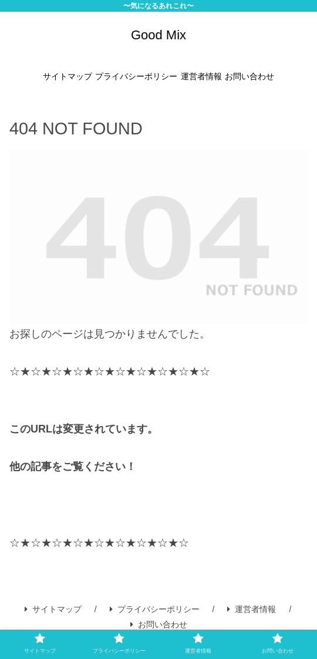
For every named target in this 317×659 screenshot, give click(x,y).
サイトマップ (53, 609)
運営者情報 (251, 609)
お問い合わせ (158, 624)
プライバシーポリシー (155, 609)
